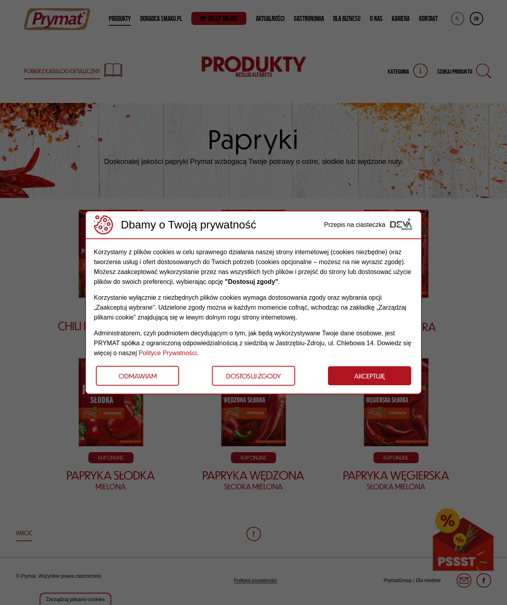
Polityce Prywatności (168, 353)
